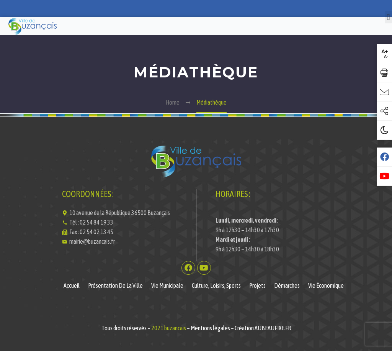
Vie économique (326, 285)
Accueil (72, 285)
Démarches (287, 285)
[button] (388, 17)
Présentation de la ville (115, 285)
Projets (257, 285)
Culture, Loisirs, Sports (216, 285)
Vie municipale (167, 285)
